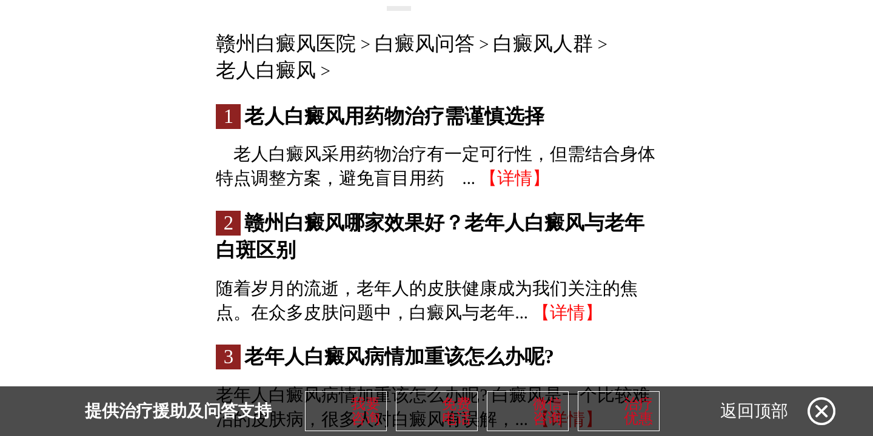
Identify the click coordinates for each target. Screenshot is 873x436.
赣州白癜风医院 (286, 43)
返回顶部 (754, 410)
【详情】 (515, 178)
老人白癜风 (266, 70)
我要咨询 (365, 411)
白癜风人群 (543, 43)
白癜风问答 (425, 43)
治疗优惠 (638, 411)
